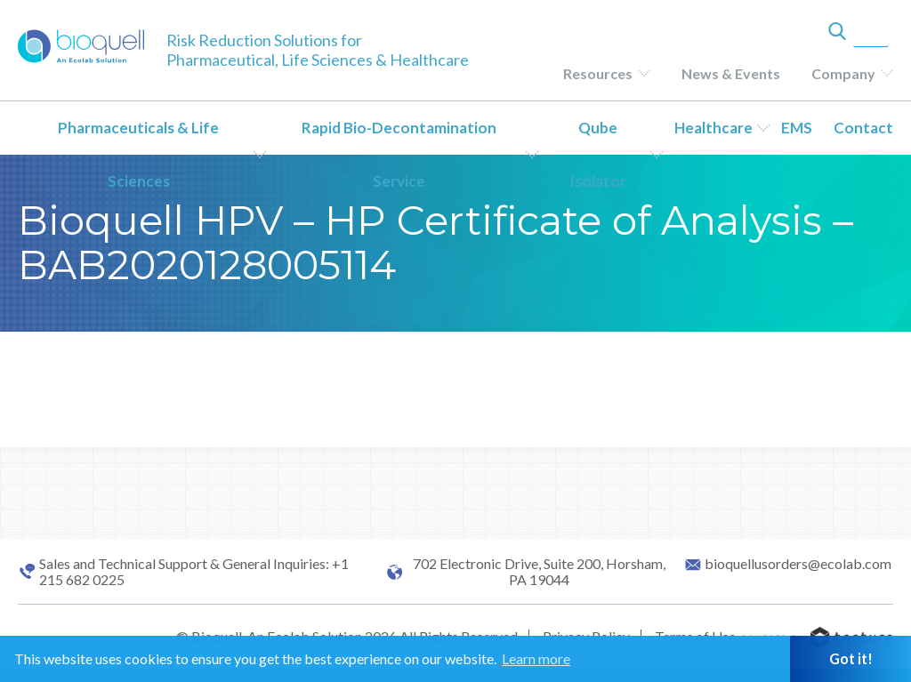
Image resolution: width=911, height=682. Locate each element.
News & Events (730, 73)
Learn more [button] (536, 658)
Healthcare (713, 127)
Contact (863, 127)
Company (843, 73)
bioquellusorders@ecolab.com (798, 564)
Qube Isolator (597, 154)
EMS (796, 127)
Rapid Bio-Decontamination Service (399, 154)
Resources (598, 73)
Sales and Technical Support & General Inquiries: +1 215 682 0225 (194, 572)
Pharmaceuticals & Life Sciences (138, 154)
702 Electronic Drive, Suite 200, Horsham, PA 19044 (539, 572)
